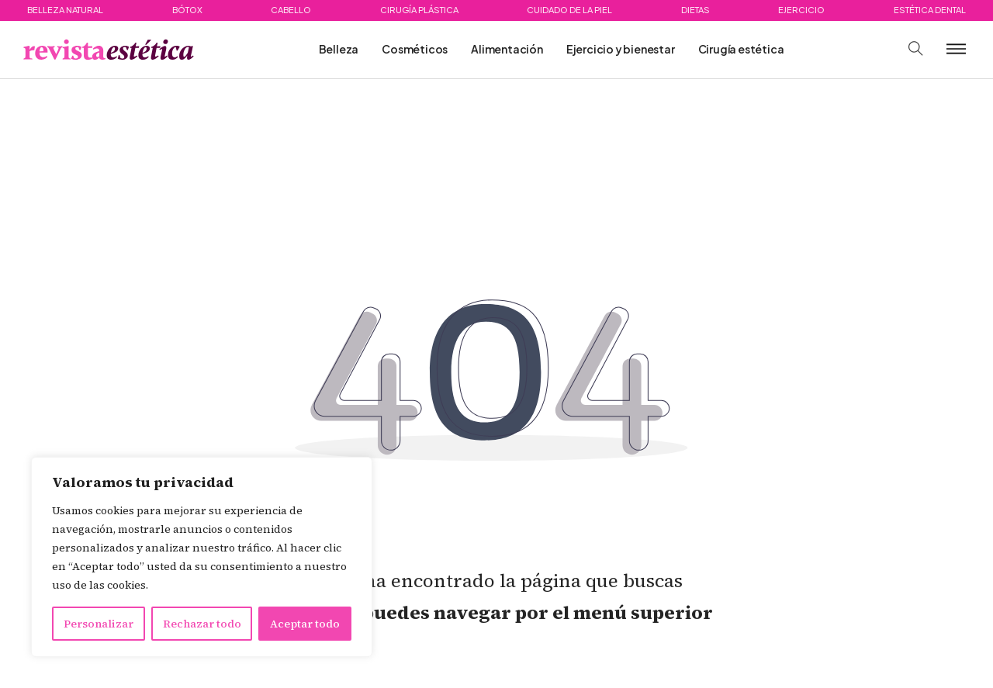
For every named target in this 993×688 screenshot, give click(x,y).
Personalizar (98, 623)
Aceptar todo (305, 623)
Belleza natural (65, 10)
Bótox (187, 10)
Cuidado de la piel (569, 10)
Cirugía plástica (419, 10)
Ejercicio (801, 10)
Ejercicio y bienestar (620, 49)
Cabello (291, 10)
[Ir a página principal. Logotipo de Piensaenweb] (108, 50)
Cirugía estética (741, 49)
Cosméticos (415, 49)
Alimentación (507, 49)
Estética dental (930, 10)
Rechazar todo (202, 623)
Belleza (339, 49)
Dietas (695, 10)
